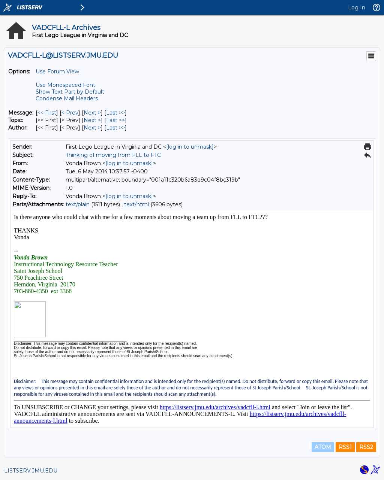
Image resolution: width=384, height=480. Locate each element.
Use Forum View (57, 71)
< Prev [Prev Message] (70, 112)
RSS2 (366, 447)
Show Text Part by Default (70, 91)
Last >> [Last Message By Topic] (115, 120)
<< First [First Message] (47, 112)
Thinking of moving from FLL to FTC (113, 155)
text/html (136, 204)
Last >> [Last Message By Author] (115, 127)
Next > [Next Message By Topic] (92, 120)
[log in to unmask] (190, 146)
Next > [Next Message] (92, 112)
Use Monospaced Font (65, 85)
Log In (356, 7)
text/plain (78, 204)
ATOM (323, 447)
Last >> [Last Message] (115, 112)
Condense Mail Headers (67, 98)
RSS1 (345, 447)
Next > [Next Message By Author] (92, 127)
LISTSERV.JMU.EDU (30, 470)
